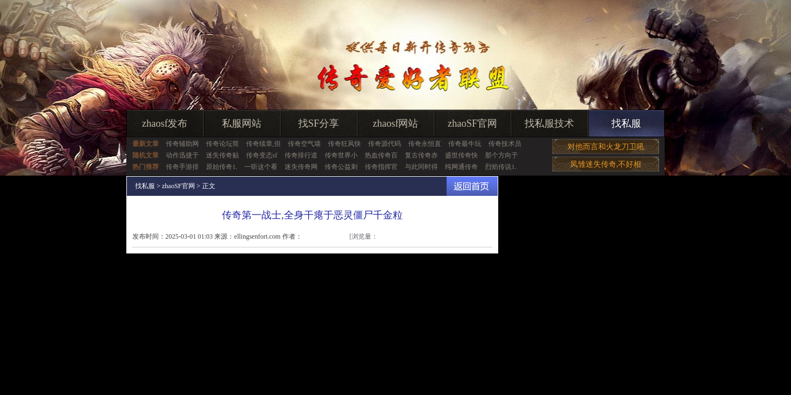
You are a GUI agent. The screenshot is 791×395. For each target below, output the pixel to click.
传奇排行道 (301, 155)
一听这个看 (260, 167)
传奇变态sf (261, 155)
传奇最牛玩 (464, 144)
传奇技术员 (504, 144)
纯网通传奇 (461, 167)
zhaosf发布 (165, 123)
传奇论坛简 (222, 144)
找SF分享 (318, 123)
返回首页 (472, 186)
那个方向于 (501, 155)
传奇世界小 (341, 155)
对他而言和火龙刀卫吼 (605, 147)
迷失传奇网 (301, 167)
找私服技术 (549, 123)
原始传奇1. (221, 167)
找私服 (626, 123)
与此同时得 (421, 167)
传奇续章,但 (263, 144)
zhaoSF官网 (472, 123)
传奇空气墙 (304, 144)
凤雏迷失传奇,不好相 (606, 164)
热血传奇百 (381, 155)
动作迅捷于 (182, 155)
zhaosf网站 (396, 123)
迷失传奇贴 (222, 155)
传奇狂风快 (344, 144)
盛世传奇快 (461, 155)
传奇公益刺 (341, 167)
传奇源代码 (384, 144)
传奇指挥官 (381, 167)
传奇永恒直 (424, 144)
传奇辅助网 (182, 144)
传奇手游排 (182, 167)
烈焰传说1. (500, 167)
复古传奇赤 (421, 155)
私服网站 (241, 123)
